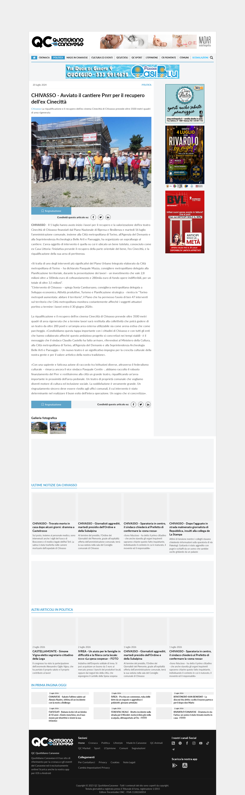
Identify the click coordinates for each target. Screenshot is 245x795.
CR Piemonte (169, 57)
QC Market (84, 748)
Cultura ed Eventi (102, 57)
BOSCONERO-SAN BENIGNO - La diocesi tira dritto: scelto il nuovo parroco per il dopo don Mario (193, 699)
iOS (37, 773)
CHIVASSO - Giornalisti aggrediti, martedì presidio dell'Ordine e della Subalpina (99, 527)
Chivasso (36, 108)
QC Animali (156, 742)
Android (46, 773)
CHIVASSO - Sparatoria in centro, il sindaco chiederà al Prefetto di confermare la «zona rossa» (145, 527)
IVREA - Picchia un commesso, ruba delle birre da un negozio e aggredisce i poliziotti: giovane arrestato (130, 699)
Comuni (184, 57)
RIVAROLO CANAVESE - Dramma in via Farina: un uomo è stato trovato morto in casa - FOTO (193, 715)
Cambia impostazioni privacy (94, 767)
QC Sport (137, 57)
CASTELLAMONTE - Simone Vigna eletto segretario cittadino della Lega (52, 654)
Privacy (103, 762)
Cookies (115, 762)
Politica (58, 57)
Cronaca (44, 57)
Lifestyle (118, 742)
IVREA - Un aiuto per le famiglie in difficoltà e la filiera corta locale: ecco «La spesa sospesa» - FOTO (99, 654)
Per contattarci (86, 762)
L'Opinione (152, 57)
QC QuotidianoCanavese (106, 785)
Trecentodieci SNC (116, 792)
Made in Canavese (77, 57)
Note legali (129, 762)
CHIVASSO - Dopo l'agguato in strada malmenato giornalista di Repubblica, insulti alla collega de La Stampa (189, 529)
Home (81, 742)
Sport (97, 748)
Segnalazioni (200, 57)
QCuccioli (122, 57)
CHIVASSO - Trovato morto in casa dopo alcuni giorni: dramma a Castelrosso (53, 527)
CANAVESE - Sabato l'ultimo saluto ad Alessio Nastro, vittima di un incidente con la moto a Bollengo (67, 699)
